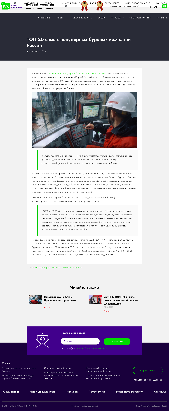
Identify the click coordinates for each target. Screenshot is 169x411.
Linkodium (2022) (159, 406)
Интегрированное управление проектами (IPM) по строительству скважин (61, 375)
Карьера (101, 18)
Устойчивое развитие (141, 18)
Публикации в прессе (71, 267)
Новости (56, 267)
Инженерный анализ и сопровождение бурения (98, 369)
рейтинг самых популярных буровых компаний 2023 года (76, 73)
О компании (44, 18)
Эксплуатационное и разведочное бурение (19, 370)
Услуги (61, 18)
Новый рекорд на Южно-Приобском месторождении (60, 298)
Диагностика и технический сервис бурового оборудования (103, 377)
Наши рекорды (42, 267)
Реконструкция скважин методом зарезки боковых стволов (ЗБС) (18, 377)
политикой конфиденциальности (92, 348)
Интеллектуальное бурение (58, 368)
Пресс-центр (117, 18)
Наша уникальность (81, 18)
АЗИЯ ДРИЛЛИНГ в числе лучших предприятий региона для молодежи (121, 300)
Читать (47, 308)
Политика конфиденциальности (84, 406)
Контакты (162, 18)
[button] (124, 6)
